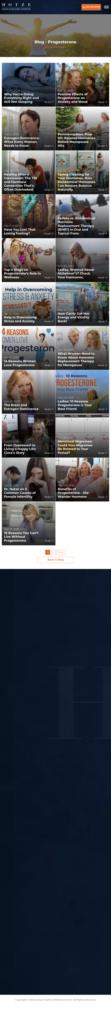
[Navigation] (106, 7)
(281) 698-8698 (91, 7)
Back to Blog (55, 560)
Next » (61, 552)
